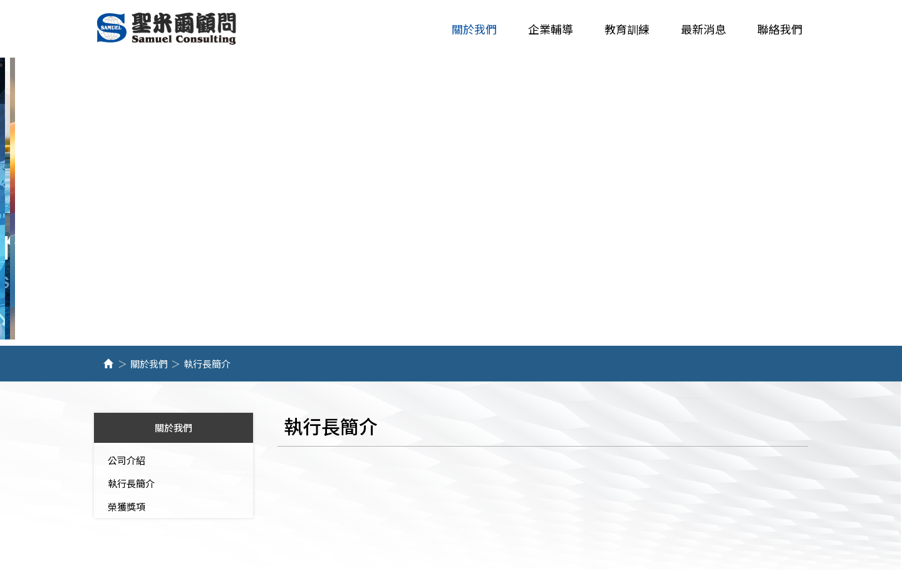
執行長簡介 (131, 483)
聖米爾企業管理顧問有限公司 (167, 29)
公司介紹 (126, 460)
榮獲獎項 (126, 507)
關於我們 (149, 364)
